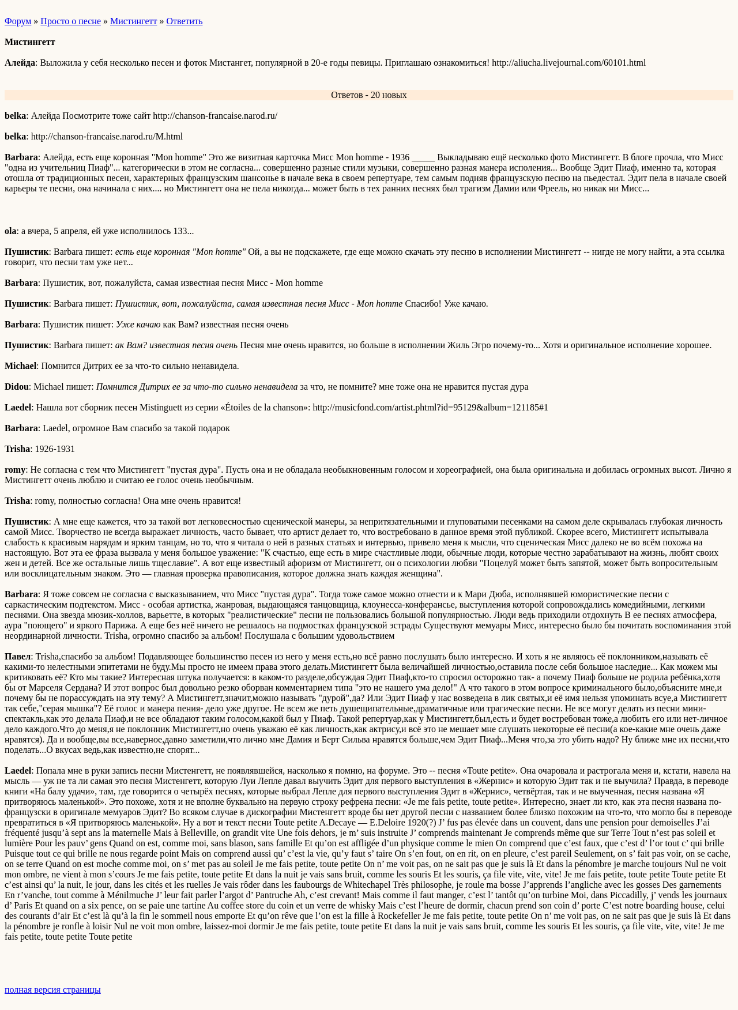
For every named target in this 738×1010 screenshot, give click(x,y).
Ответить (184, 21)
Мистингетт (133, 21)
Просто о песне (70, 21)
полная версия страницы (53, 989)
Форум (18, 21)
